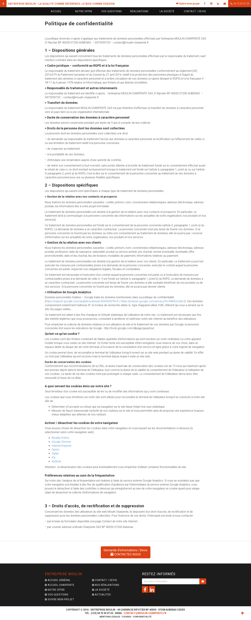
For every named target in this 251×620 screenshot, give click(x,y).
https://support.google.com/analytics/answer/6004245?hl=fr (82, 301)
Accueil (56, 11)
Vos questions (56, 594)
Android (56, 461)
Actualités (101, 594)
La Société (101, 589)
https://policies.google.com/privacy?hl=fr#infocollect (153, 301)
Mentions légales (110, 617)
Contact (195, 11)
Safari (55, 453)
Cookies (126, 617)
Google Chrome (61, 441)
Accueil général (58, 580)
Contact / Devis (104, 580)
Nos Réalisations (105, 585)
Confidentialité (142, 617)
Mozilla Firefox (60, 437)
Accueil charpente (59, 585)
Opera (55, 449)
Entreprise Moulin (63, 574)
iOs (53, 457)
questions (111, 11)
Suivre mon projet (59, 599)
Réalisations (139, 11)
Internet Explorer (62, 445)
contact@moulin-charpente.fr (145, 613)
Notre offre (83, 11)
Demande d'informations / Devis (125, 552)
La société (167, 11)
